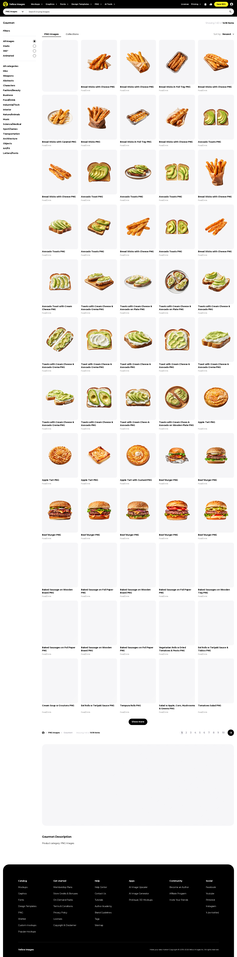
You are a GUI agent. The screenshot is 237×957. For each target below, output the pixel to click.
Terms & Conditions (63, 906)
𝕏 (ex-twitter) (212, 912)
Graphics (22, 893)
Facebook (211, 887)
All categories (10, 66)
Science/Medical (12, 124)
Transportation (11, 133)
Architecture (10, 138)
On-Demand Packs (63, 900)
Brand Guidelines (103, 912)
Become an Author (179, 887)
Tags (97, 919)
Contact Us (100, 893)
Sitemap (99, 925)
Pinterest (210, 900)
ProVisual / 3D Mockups (141, 900)
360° (19, 50)
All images (19, 41)
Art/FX (6, 148)
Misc (5, 71)
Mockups (22, 887)
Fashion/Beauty (11, 90)
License (185, 4)
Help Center (101, 887)
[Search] (230, 11)
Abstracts (8, 80)
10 (223, 732)
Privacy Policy (60, 912)
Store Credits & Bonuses (65, 893)
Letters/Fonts (10, 153)
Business (8, 95)
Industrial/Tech (11, 104)
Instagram (211, 906)
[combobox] (130, 12)
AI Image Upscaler (138, 887)
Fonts (21, 900)
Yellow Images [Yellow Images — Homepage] (26, 949)
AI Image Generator (139, 893)
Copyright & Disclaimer (64, 925)
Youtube (210, 893)
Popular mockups (27, 931)
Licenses (57, 919)
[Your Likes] (210, 4)
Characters (9, 85)
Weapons (8, 75)
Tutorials (99, 900)
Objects (7, 143)
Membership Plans (62, 887)
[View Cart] (205, 4)
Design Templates (27, 906)
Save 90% (221, 4)
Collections (72, 34)
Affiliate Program (177, 893)
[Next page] (231, 733)
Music (6, 119)
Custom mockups (27, 925)
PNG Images (51, 34)
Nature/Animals (11, 114)
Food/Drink (9, 100)
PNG (20, 912)
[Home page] (43, 732)
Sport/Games (10, 129)
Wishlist (22, 919)
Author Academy (103, 906)
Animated (19, 55)
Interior (7, 109)
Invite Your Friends (178, 900)
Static (19, 46)
